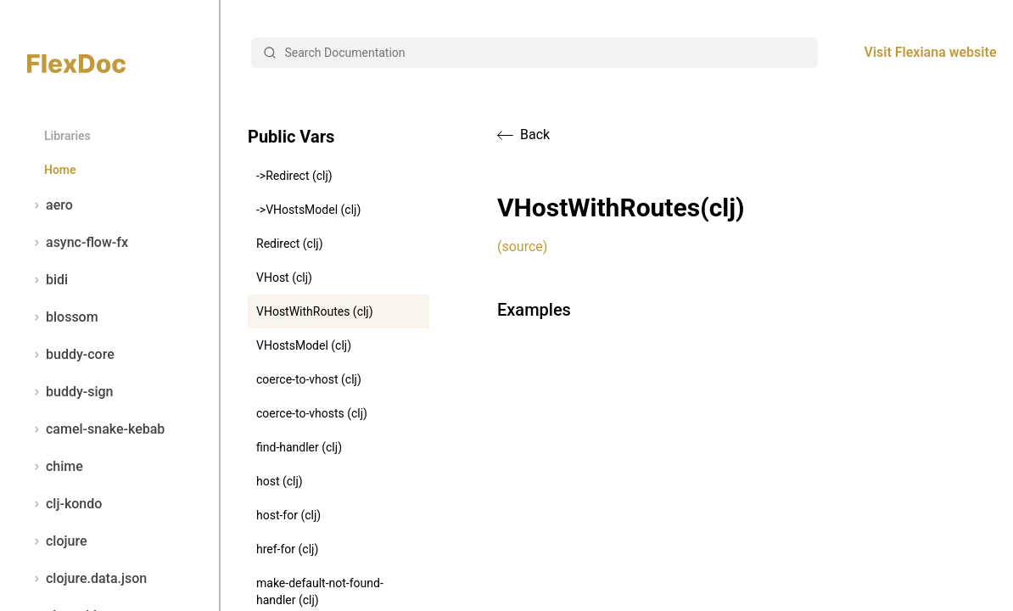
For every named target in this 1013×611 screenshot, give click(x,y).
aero (50, 205)
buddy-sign (70, 392)
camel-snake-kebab (96, 429)
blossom (62, 317)
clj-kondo (64, 504)
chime (55, 466)
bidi (47, 280)
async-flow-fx (77, 242)
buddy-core (71, 354)
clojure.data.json (87, 578)
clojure (57, 541)
